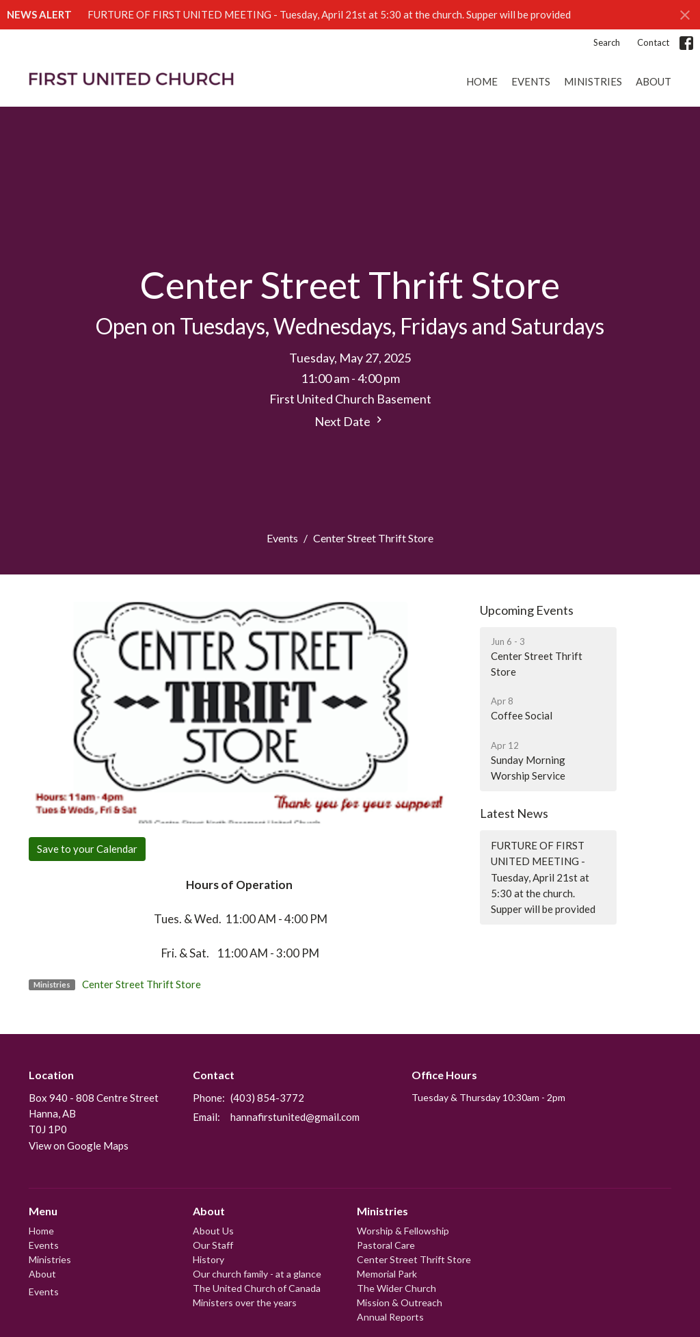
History (208, 1259)
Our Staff (213, 1245)
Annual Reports (390, 1317)
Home (482, 81)
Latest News (514, 813)
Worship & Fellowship (403, 1230)
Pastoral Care (386, 1245)
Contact (653, 42)
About (653, 81)
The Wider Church (396, 1288)
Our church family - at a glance (257, 1274)
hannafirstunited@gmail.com (295, 1117)
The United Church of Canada (257, 1288)
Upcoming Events (527, 610)
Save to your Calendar (87, 849)
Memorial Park (387, 1274)
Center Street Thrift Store (141, 984)
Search (606, 42)
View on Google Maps (79, 1145)
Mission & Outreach (399, 1302)
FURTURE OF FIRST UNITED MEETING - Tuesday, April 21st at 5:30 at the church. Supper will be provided (329, 14)
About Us (213, 1230)
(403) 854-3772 (267, 1097)
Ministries (593, 81)
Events (530, 81)
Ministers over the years (245, 1302)
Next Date (350, 421)
